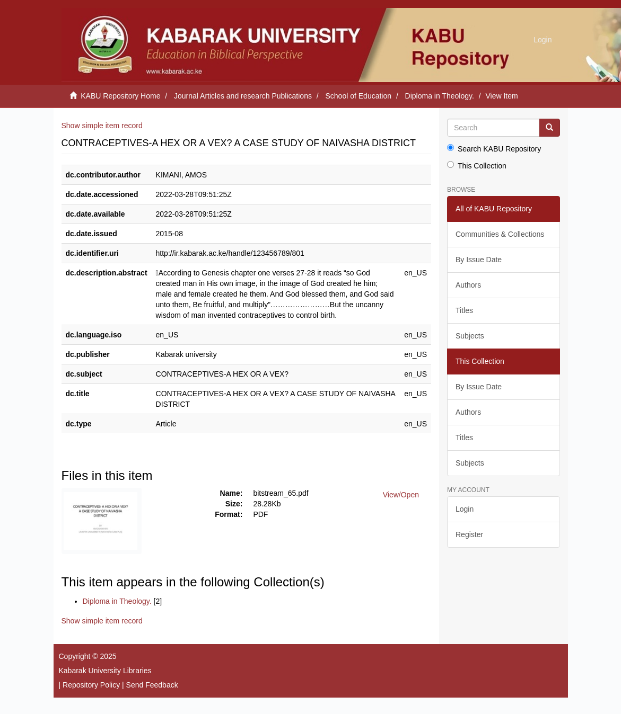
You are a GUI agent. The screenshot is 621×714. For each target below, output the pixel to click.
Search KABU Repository (494, 148)
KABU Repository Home (120, 96)
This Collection (476, 165)
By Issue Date (479, 259)
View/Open (401, 494)
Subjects (470, 336)
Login (465, 509)
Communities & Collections (500, 234)
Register (469, 534)
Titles (464, 310)
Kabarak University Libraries (105, 670)
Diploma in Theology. (439, 96)
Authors (468, 285)
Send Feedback (152, 685)
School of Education (359, 96)
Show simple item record (102, 125)
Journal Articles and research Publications (243, 96)
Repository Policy (91, 685)
